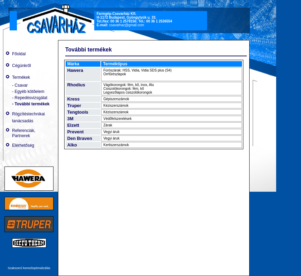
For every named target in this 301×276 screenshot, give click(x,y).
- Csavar (20, 85)
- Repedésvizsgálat (29, 97)
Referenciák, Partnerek (23, 133)
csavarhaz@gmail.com (126, 25)
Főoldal (19, 53)
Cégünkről (21, 65)
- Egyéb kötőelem (28, 91)
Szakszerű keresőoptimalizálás (29, 268)
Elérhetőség (23, 145)
